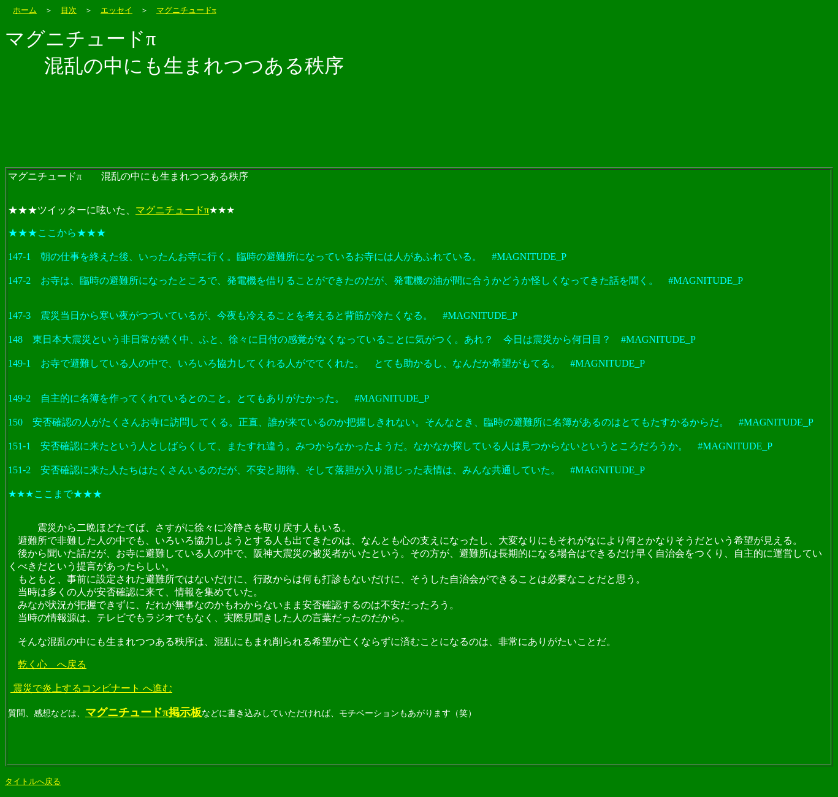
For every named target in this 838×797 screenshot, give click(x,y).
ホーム (25, 10)
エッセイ (116, 10)
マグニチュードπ (186, 10)
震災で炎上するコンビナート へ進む (91, 688)
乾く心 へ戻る (52, 664)
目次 (69, 10)
